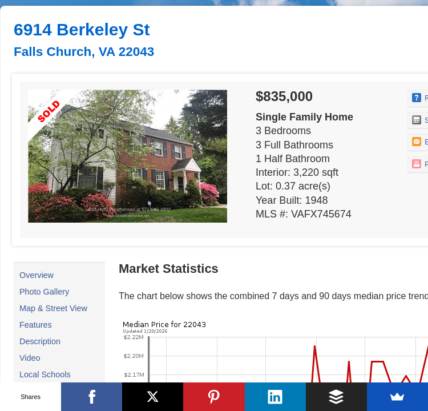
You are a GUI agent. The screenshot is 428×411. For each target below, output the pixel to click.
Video (30, 357)
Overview (36, 275)
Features (35, 324)
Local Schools (45, 374)
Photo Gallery (44, 291)
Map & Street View (53, 308)
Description (39, 341)
